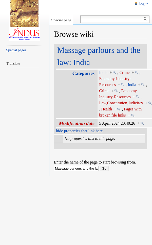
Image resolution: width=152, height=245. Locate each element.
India (103, 72)
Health (106, 109)
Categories (83, 73)
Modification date (77, 123)
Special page (61, 20)
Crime (124, 72)
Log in (143, 4)
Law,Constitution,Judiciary (121, 103)
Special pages (16, 50)
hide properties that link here (79, 131)
